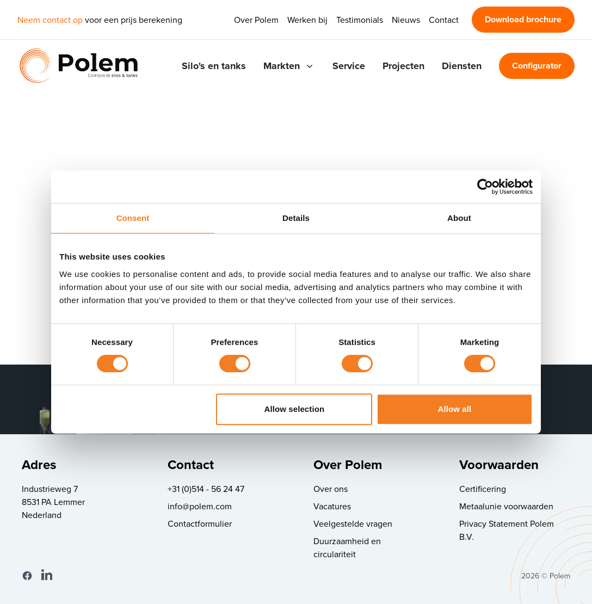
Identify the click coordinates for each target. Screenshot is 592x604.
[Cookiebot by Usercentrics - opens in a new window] (485, 186)
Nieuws (406, 20)
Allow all (455, 409)
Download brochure (523, 19)
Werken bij (307, 20)
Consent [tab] (133, 218)
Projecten (403, 66)
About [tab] (459, 218)
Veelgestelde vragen (352, 523)
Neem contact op (50, 20)
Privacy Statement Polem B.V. (506, 530)
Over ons (330, 489)
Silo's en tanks (214, 66)
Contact (444, 20)
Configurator (537, 65)
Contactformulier (200, 523)
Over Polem (256, 20)
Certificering (482, 489)
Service (348, 66)
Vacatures (332, 506)
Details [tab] (296, 218)
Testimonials (359, 20)
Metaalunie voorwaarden (506, 506)
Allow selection (294, 409)
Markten (289, 66)
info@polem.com (200, 506)
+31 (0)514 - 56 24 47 (206, 489)
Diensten (462, 66)
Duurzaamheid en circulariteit (347, 547)
